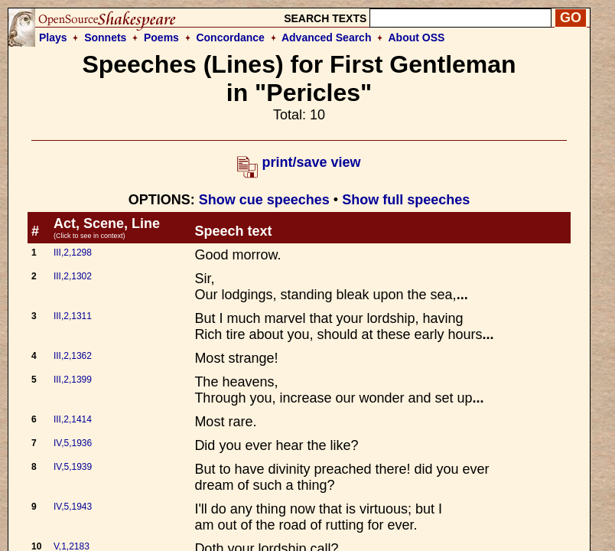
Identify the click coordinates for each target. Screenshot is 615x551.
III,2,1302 (73, 276)
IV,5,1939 (73, 466)
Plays (53, 37)
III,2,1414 (73, 419)
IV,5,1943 (73, 506)
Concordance (230, 37)
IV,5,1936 (73, 443)
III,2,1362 (73, 355)
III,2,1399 (73, 379)
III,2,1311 (73, 316)
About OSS (417, 37)
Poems (161, 37)
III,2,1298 (73, 252)
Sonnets (105, 37)
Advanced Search (326, 37)
